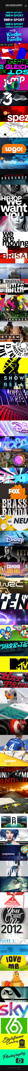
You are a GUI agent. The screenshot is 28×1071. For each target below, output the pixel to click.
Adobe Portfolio (17, 1067)
